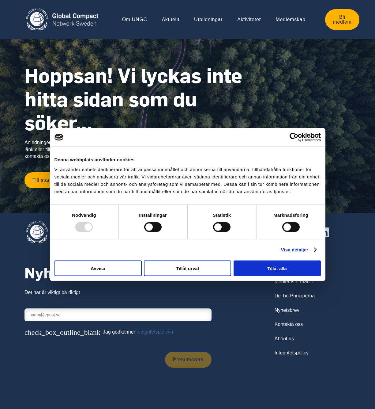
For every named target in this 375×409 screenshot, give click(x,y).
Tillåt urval (187, 268)
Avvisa (98, 268)
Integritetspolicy (292, 352)
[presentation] (71, 360)
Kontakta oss (289, 324)
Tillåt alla (277, 268)
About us (284, 338)
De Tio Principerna (295, 295)
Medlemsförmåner (294, 281)
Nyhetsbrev (287, 310)
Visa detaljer (294, 249)
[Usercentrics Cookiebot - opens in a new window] (294, 137)
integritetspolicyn (155, 331)
